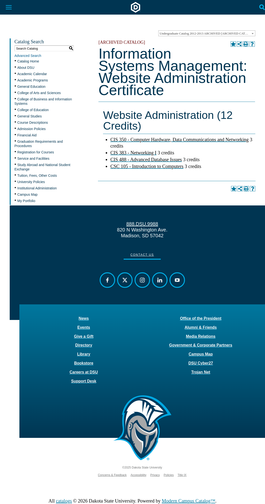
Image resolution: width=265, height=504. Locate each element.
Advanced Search (28, 56)
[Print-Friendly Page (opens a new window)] (246, 44)
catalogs (64, 501)
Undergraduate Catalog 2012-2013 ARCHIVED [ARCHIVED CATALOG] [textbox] (207, 33)
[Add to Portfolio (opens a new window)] (233, 44)
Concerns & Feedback (112, 475)
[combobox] (206, 33)
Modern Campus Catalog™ (188, 501)
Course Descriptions (32, 122)
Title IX (181, 475)
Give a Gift (83, 336)
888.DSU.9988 (142, 224)
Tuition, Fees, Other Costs (37, 175)
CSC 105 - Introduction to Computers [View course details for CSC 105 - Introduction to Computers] (147, 166)
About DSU (25, 68)
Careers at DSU (84, 372)
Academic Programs (32, 80)
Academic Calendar (32, 74)
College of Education (33, 110)
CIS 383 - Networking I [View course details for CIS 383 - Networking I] (133, 152)
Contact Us (142, 254)
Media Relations (201, 336)
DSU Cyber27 (200, 363)
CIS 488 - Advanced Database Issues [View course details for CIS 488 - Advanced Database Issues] (146, 159)
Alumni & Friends (201, 327)
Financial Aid (27, 135)
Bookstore (83, 363)
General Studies (29, 116)
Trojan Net (200, 372)
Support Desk (83, 381)
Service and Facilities (33, 158)
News (84, 318)
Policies (169, 475)
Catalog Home (28, 61)
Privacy (155, 475)
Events (83, 327)
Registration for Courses (35, 152)
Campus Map (27, 194)
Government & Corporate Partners (200, 345)
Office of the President (200, 318)
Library (83, 354)
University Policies (31, 182)
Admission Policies (31, 129)
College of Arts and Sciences (39, 93)
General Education (31, 86)
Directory (83, 345)
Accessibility (138, 475)
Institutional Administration (37, 188)
